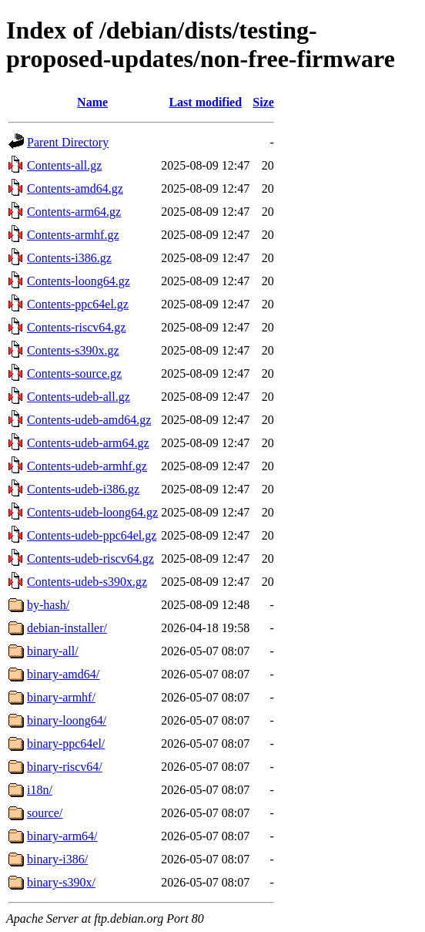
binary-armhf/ (61, 697)
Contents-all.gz (64, 165)
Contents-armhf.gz (73, 234)
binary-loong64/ (66, 720)
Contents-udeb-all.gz (78, 396)
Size (263, 102)
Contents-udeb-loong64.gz (92, 512)
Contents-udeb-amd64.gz (89, 419)
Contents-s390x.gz (73, 350)
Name (92, 102)
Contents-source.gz (74, 373)
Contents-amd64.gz (75, 188)
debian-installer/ (67, 627)
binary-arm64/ (62, 836)
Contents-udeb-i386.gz (83, 489)
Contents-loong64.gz (78, 281)
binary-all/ (53, 651)
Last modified (205, 102)
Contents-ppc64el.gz (78, 304)
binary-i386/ (57, 859)
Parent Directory (68, 142)
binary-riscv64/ (64, 766)
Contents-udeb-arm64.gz (88, 442)
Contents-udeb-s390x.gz (87, 581)
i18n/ (39, 789)
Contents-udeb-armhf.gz (87, 466)
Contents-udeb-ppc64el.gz (91, 535)
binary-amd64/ (63, 674)
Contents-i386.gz (69, 257)
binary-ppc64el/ (66, 743)
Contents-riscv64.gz (76, 327)
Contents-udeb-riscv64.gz (90, 558)
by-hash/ (48, 604)
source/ (44, 812)
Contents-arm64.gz (74, 211)
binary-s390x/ (61, 882)
